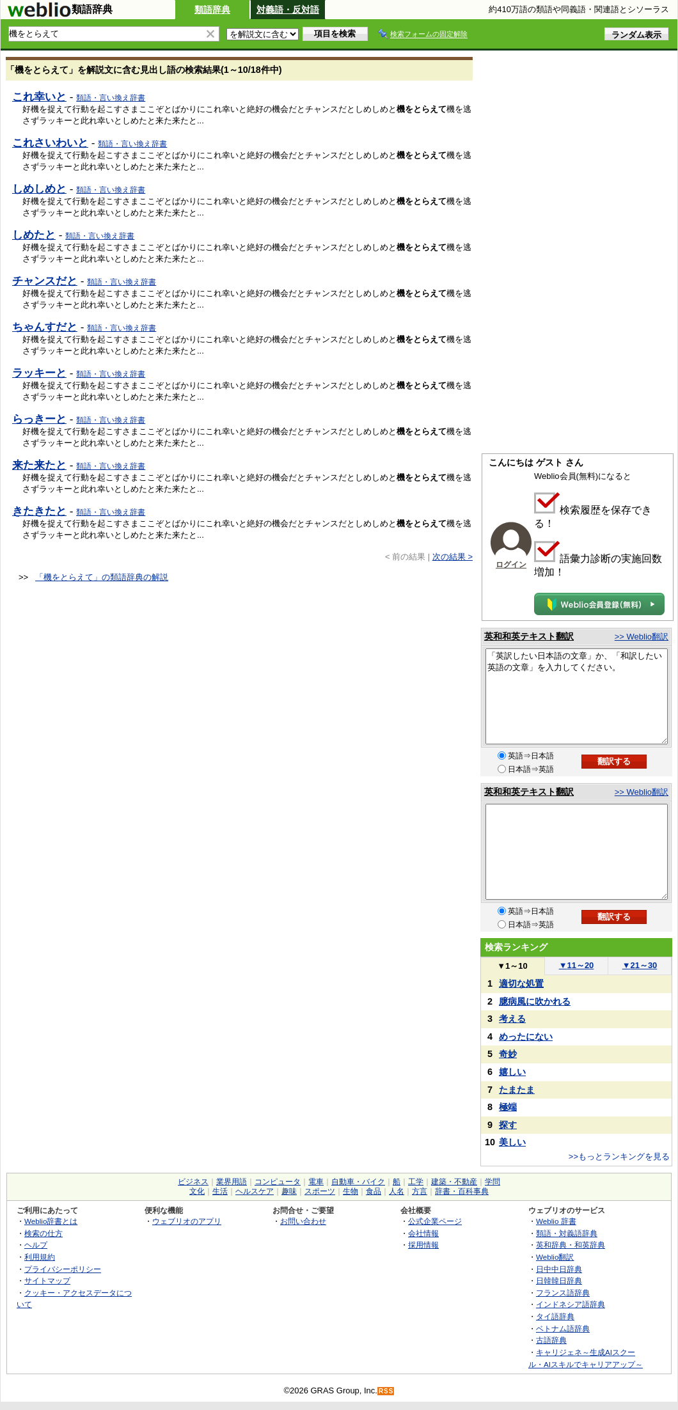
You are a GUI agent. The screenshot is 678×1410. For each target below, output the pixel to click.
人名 (396, 1191)
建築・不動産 (454, 1182)
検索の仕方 (43, 1233)
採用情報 (423, 1245)
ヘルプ (35, 1245)
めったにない (526, 1036)
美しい (512, 1142)
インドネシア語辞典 (570, 1304)
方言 (419, 1191)
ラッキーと (39, 372)
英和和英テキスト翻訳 (529, 636)
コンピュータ (278, 1182)
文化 (197, 1191)
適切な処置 (521, 983)
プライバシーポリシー (62, 1269)
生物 (350, 1191)
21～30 (640, 965)
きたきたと (39, 511)
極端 (508, 1107)
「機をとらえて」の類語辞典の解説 (101, 577)
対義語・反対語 (287, 9)
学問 (492, 1182)
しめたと (34, 234)
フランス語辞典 (563, 1293)
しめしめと (39, 188)
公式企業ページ (435, 1221)
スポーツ (319, 1191)
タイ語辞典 (555, 1316)
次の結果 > (452, 556)
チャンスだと (44, 280)
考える (512, 1019)
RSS (386, 1391)
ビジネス (193, 1182)
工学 (415, 1182)
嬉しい (512, 1072)
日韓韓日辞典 (559, 1280)
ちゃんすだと (44, 326)
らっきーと (39, 418)
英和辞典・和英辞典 (570, 1245)
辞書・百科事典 (462, 1191)
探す (508, 1125)
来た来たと (39, 464)
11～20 (576, 965)
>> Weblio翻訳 (641, 636)
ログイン (511, 564)
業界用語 (231, 1182)
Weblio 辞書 (556, 1221)
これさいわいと (50, 142)
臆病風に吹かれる (535, 1001)
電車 (316, 1182)
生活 (220, 1191)
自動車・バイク (358, 1182)
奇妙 (508, 1054)
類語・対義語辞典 (566, 1233)
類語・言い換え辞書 (110, 97)
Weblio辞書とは (50, 1221)
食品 (373, 1191)
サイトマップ (47, 1280)
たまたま (517, 1090)
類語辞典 (212, 9)
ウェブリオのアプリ (186, 1221)
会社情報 (423, 1233)
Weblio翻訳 (555, 1257)
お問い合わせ (303, 1221)
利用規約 (39, 1257)
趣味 (289, 1191)
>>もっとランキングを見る (619, 1156)
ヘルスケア (254, 1191)
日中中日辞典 (559, 1269)
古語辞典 (551, 1340)
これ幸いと (39, 96)
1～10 (512, 966)
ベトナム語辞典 (563, 1328)
